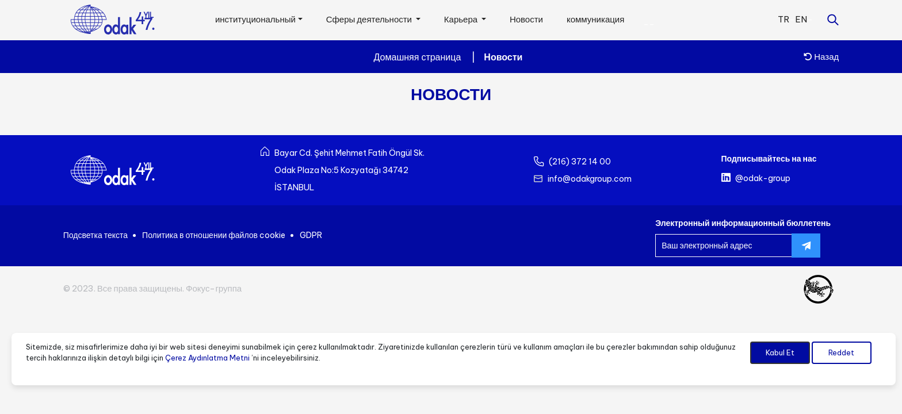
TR (783, 19)
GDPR (311, 235)
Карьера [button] (461, 19)
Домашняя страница (417, 57)
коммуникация (595, 19)
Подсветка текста (95, 235)
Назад (821, 56)
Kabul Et (780, 352)
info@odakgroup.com (590, 179)
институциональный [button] (255, 19)
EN (801, 19)
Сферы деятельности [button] (370, 19)
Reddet (841, 352)
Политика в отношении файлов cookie (213, 235)
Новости (526, 19)
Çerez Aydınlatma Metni (207, 357)
